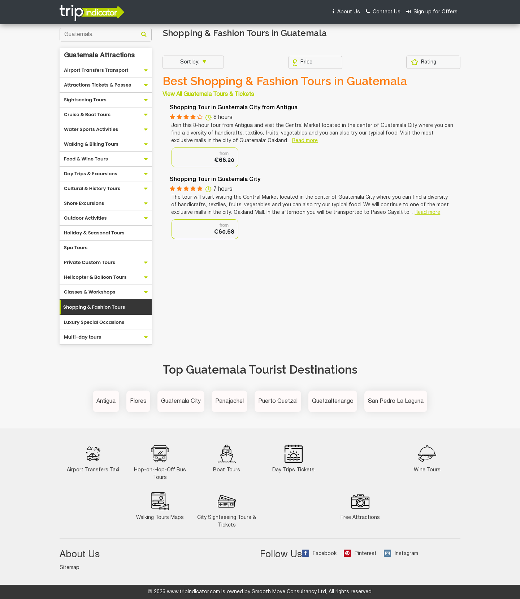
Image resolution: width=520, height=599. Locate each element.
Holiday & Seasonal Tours (94, 232)
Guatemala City (181, 401)
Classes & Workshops (89, 292)
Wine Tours (427, 458)
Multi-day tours (82, 337)
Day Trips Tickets (293, 458)
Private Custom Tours (89, 262)
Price (302, 62)
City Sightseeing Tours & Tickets (226, 510)
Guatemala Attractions (99, 55)
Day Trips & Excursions (90, 173)
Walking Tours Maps (160, 506)
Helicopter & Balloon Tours (95, 277)
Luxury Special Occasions (94, 322)
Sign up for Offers (432, 11)
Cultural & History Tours (92, 188)
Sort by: (190, 62)
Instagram (401, 553)
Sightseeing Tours (85, 99)
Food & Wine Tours (86, 158)
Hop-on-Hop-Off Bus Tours (160, 462)
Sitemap (69, 567)
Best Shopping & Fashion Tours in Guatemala (284, 81)
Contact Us (383, 11)
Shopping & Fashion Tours (94, 307)
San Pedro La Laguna (396, 401)
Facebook (319, 553)
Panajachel (229, 401)
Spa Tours (75, 247)
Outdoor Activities (85, 218)
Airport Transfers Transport (96, 70)
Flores (138, 401)
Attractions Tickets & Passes (97, 85)
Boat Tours (226, 458)
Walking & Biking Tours (91, 144)
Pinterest (360, 553)
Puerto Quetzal (278, 401)
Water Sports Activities (91, 129)
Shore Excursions (84, 203)
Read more (305, 140)
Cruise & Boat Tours (87, 114)
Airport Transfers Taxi (93, 458)
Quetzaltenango (333, 401)
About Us (346, 11)
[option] (205, 157)
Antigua (106, 401)
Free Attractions (360, 506)
